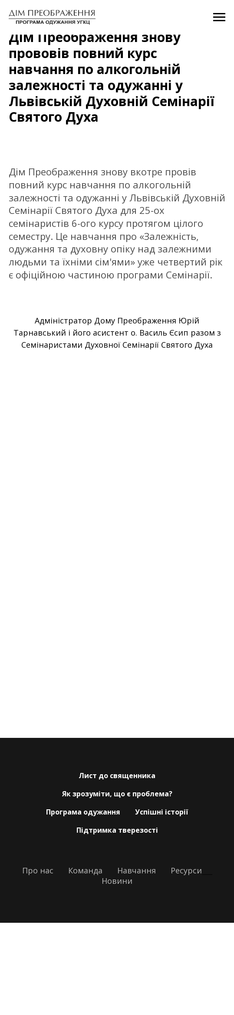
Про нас (37, 870)
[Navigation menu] (219, 17)
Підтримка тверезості (117, 830)
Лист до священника (117, 775)
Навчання (136, 870)
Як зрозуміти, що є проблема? (117, 793)
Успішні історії (161, 812)
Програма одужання (83, 812)
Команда (85, 870)
